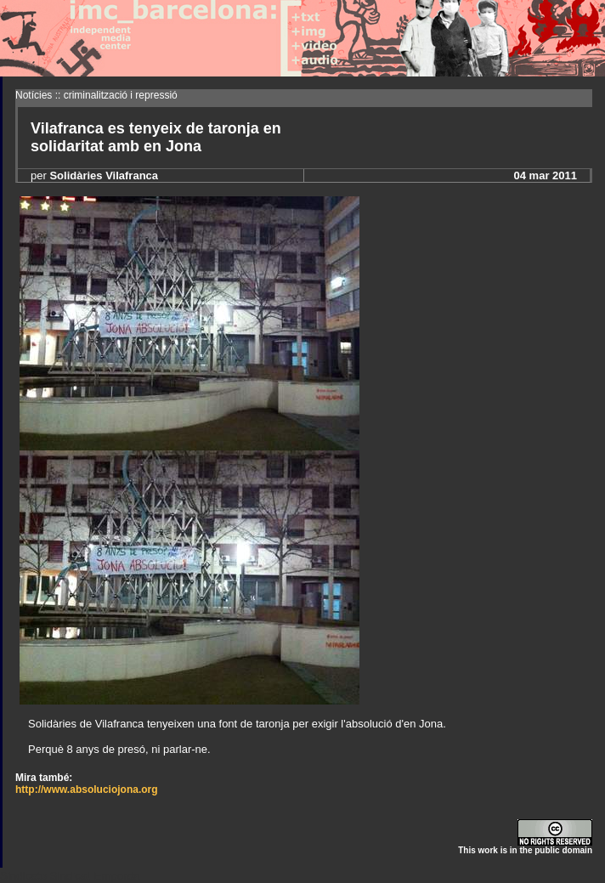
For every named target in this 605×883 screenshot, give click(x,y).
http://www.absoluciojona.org (86, 789)
